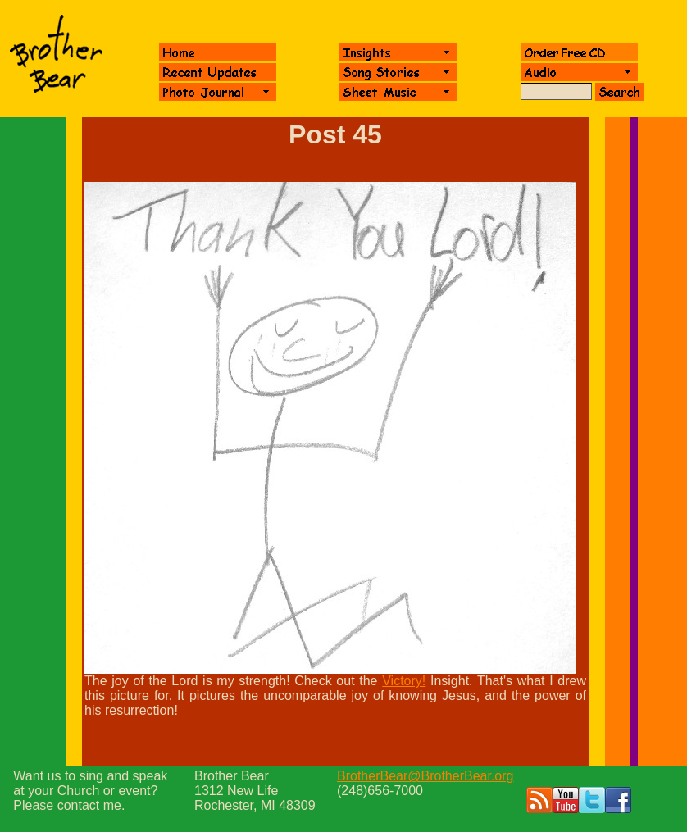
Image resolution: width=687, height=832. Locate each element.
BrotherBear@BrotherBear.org (425, 776)
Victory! (403, 681)
